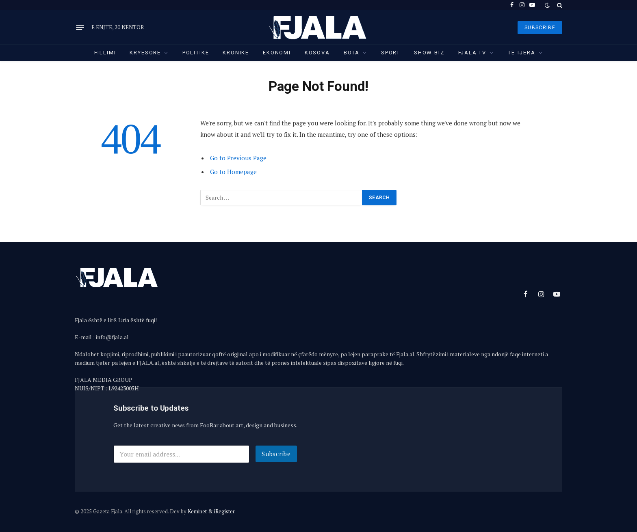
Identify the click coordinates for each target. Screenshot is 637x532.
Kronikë (236, 53)
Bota (352, 53)
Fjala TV (472, 53)
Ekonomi (277, 53)
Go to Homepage (233, 172)
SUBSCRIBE (539, 27)
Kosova (317, 53)
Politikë (195, 53)
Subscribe (276, 454)
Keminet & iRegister (211, 511)
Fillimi (105, 53)
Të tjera (521, 53)
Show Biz (429, 53)
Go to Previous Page (238, 158)
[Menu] (80, 27)
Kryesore (145, 53)
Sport (390, 53)
